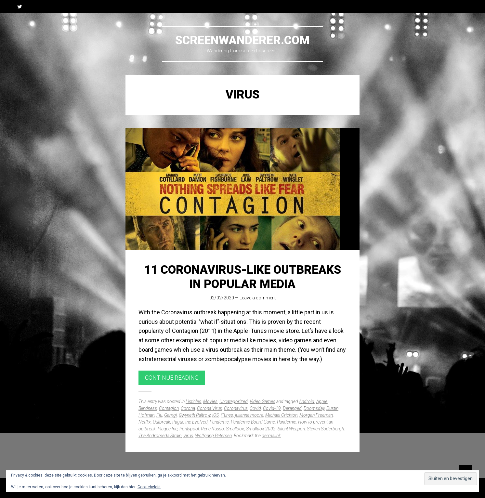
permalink (271, 435)
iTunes (227, 415)
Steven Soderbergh (325, 428)
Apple (321, 401)
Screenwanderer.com (242, 40)
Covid (255, 408)
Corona (188, 408)
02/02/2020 (221, 297)
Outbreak (161, 422)
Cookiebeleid (149, 487)
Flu (159, 415)
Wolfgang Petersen (213, 435)
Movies (210, 401)
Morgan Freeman (316, 415)
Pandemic (219, 422)
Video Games (262, 401)
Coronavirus (236, 408)
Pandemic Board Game (253, 422)
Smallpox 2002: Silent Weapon (275, 428)
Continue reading (172, 377)
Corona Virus (209, 408)
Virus (188, 435)
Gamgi (170, 415)
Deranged (292, 408)
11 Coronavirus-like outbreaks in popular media (242, 277)
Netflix (144, 422)
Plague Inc (167, 428)
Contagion (169, 408)
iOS (215, 415)
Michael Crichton (281, 415)
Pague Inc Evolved (190, 422)
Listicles (193, 401)
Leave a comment (258, 297)
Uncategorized (233, 401)
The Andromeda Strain (159, 435)
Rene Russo (212, 428)
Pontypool (189, 428)
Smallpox (235, 428)
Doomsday (314, 408)
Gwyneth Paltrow (194, 415)
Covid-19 (272, 408)
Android (306, 401)
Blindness (147, 408)
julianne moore (249, 415)
